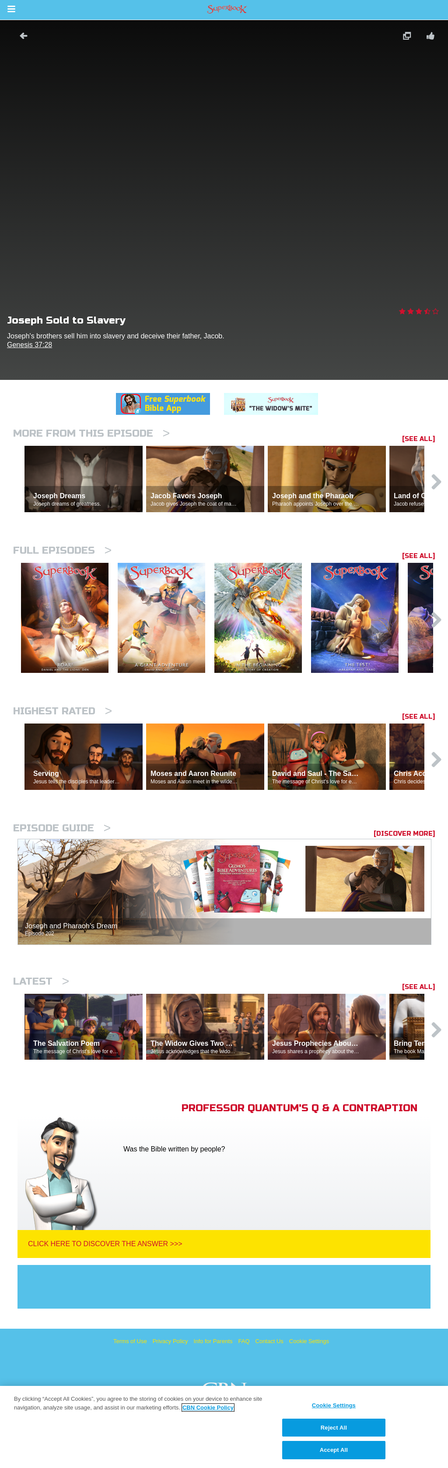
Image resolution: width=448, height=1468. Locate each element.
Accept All (334, 1450)
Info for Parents (213, 1341)
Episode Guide (62, 828)
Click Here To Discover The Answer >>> (105, 1243)
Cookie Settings (309, 1341)
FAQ (244, 1341)
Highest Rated (62, 711)
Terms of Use (130, 1341)
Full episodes (62, 550)
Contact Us (270, 1341)
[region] (224, 1427)
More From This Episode (91, 433)
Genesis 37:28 (29, 344)
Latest (41, 981)
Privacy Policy (170, 1341)
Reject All (334, 1427)
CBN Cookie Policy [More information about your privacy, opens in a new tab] (208, 1407)
